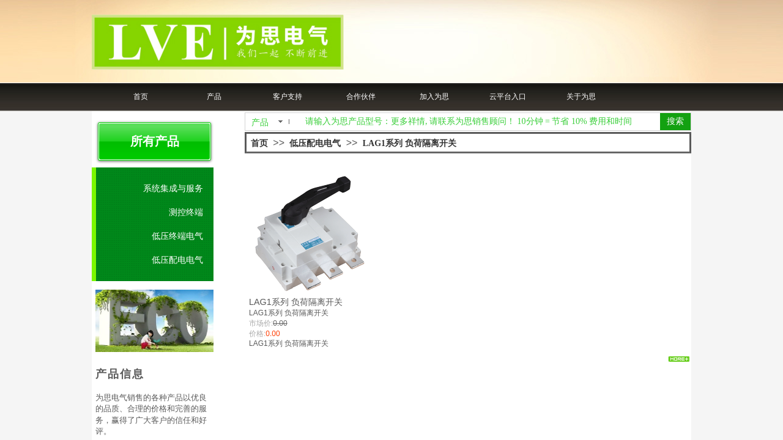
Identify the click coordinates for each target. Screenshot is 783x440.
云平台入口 (507, 96)
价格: (257, 333)
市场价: (261, 323)
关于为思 (581, 96)
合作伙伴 (361, 96)
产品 (214, 96)
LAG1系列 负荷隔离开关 (409, 143)
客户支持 (287, 96)
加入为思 (434, 96)
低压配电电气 (315, 143)
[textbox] (480, 122)
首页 (140, 96)
